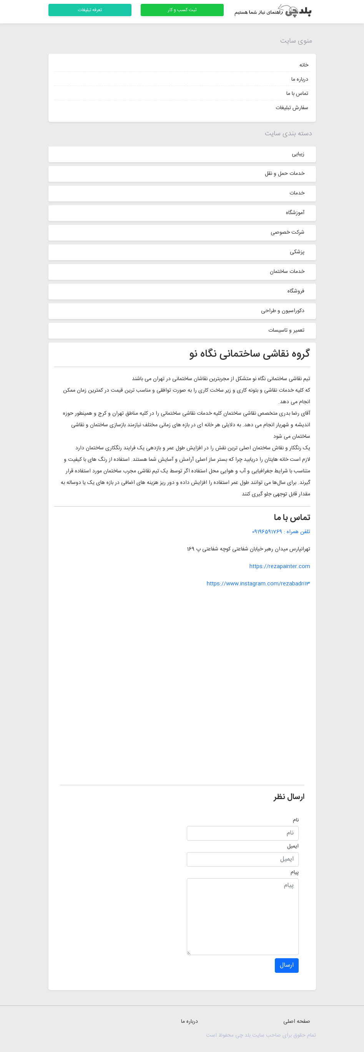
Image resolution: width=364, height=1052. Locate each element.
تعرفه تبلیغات (90, 10)
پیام (295, 872)
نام (296, 820)
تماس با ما (297, 93)
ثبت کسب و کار (182, 10)
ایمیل (293, 846)
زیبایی (298, 154)
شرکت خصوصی (287, 232)
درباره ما (299, 79)
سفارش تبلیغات (292, 108)
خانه (303, 65)
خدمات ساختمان (287, 271)
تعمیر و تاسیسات (286, 330)
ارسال (287, 965)
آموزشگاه (295, 213)
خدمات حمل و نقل (284, 173)
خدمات (296, 193)
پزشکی (297, 252)
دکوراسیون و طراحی (282, 311)
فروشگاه (296, 291)
